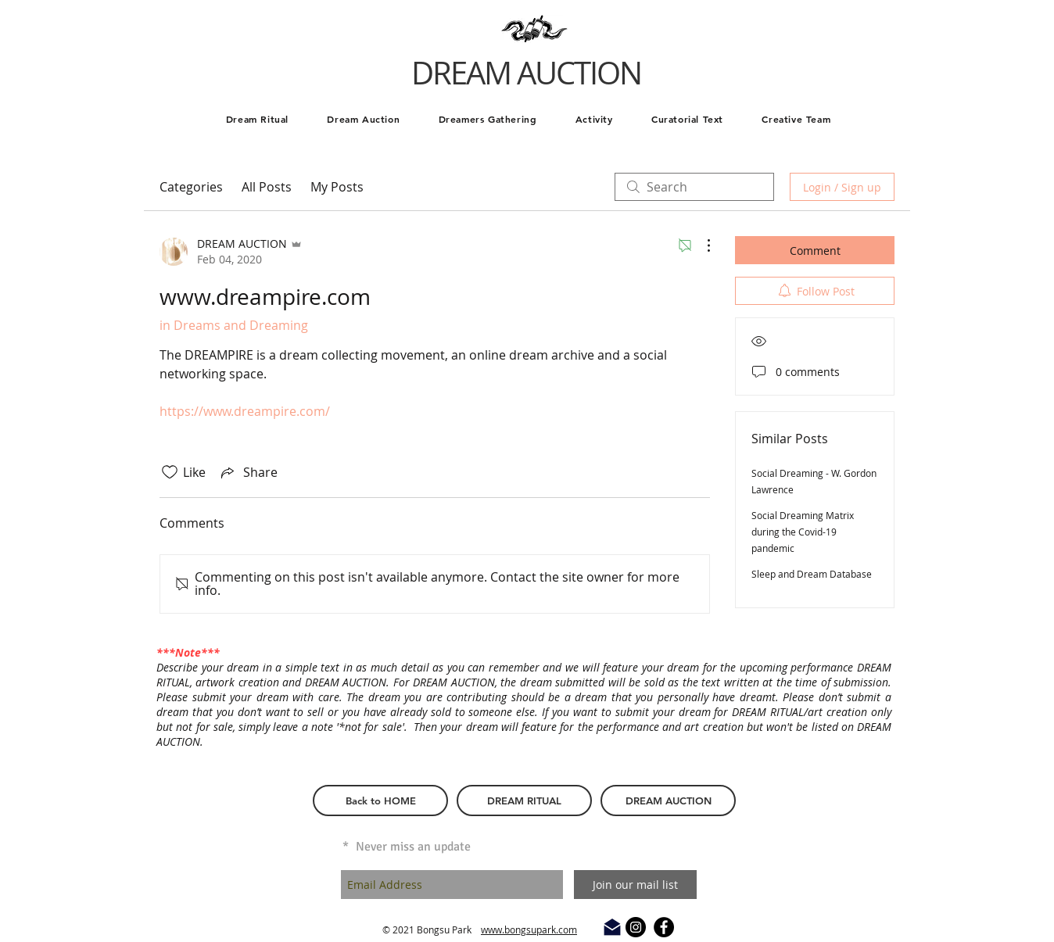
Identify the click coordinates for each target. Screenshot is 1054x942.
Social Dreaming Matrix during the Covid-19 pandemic (802, 531)
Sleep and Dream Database (811, 574)
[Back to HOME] (380, 800)
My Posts (337, 186)
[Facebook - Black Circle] (664, 927)
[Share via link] (248, 472)
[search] (694, 187)
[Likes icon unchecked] (170, 472)
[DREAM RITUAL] (524, 800)
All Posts (267, 186)
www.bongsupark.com (529, 929)
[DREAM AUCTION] (668, 800)
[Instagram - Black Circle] (636, 927)
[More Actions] (700, 245)
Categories (191, 186)
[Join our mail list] (635, 884)
